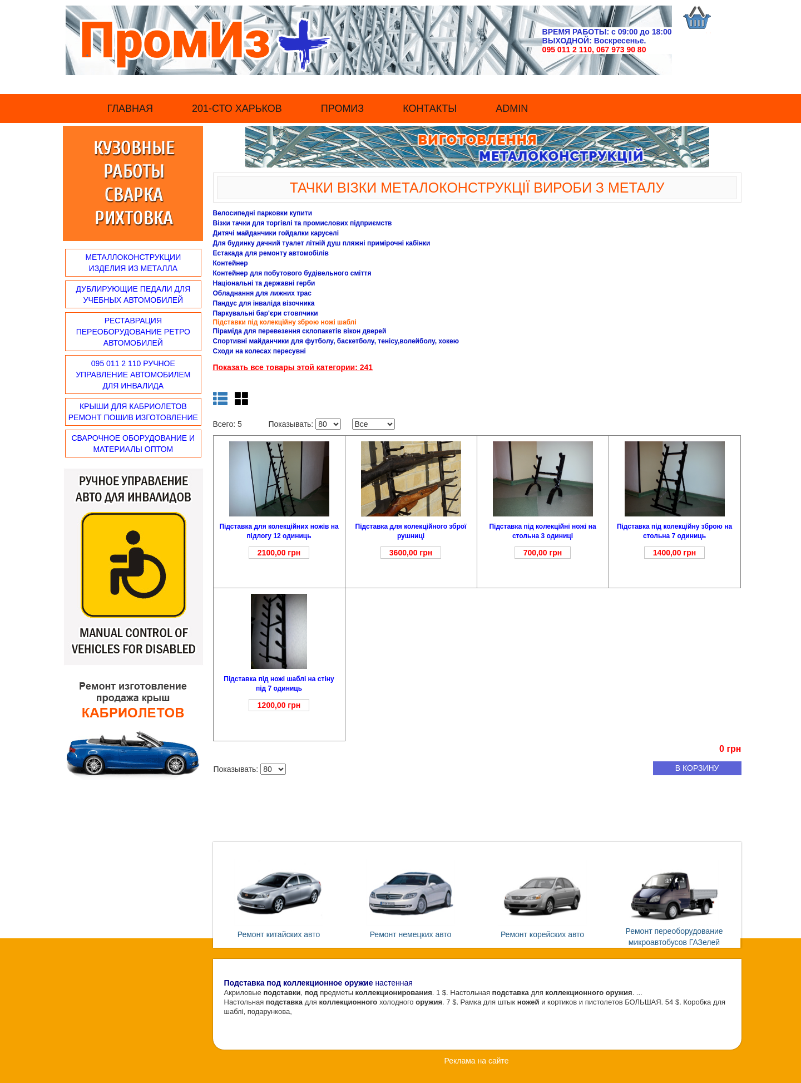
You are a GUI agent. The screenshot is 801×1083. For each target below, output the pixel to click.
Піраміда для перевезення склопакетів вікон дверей (300, 331)
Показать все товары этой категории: (286, 367)
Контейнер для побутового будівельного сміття (292, 273)
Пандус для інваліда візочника (264, 303)
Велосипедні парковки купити (263, 213)
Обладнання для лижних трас (262, 293)
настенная (318, 982)
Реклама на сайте (476, 1060)
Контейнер (230, 263)
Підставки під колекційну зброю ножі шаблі (285, 322)
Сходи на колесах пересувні (259, 351)
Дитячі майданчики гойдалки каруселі (276, 233)
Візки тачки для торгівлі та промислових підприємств (302, 223)
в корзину (697, 768)
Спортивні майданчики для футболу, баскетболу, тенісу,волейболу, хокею (336, 341)
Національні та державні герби (264, 283)
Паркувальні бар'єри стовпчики (265, 313)
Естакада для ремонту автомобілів (271, 253)
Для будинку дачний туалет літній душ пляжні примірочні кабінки (322, 243)
